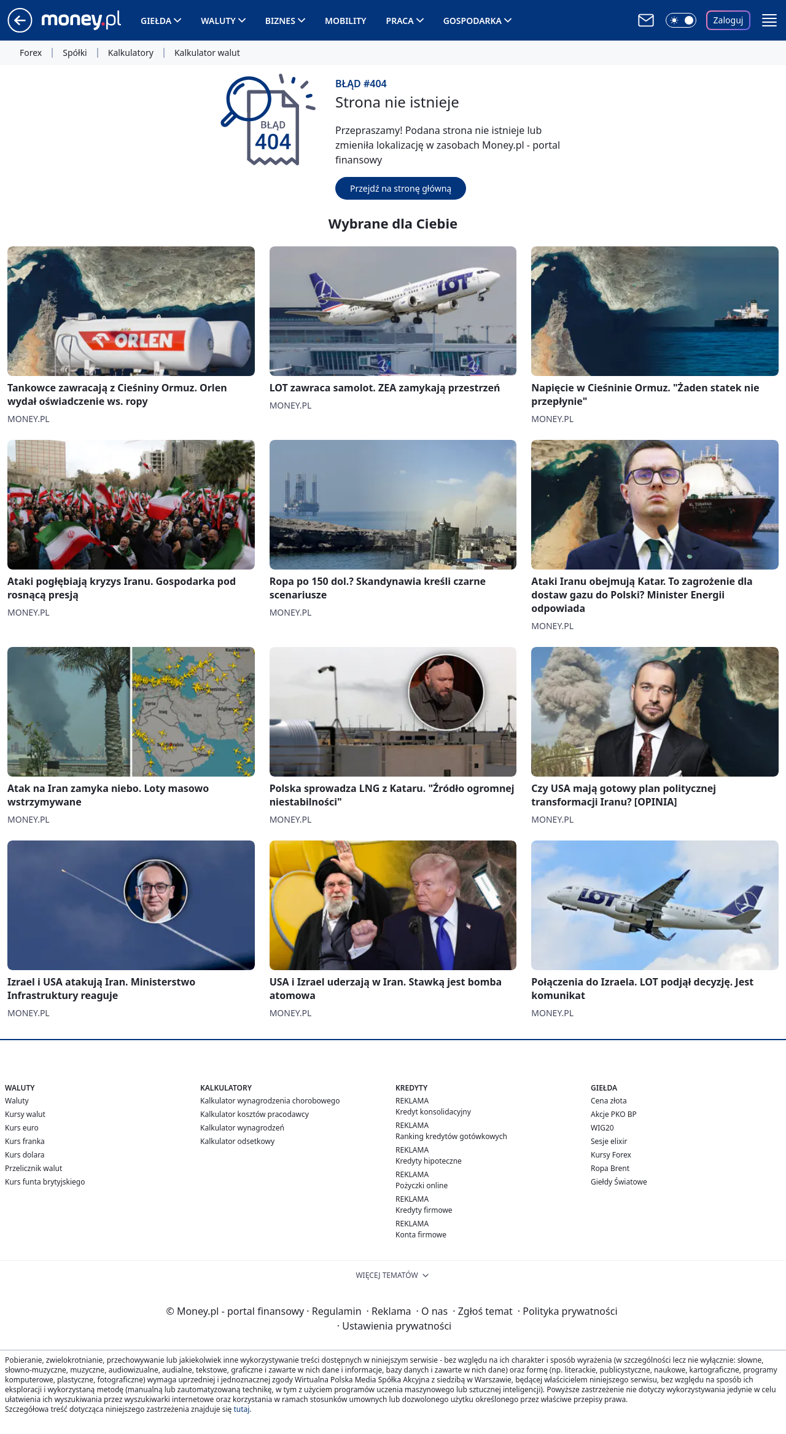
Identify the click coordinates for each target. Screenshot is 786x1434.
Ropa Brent (610, 1168)
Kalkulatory (131, 52)
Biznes (280, 20)
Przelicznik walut (33, 1168)
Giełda (156, 20)
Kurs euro (22, 1128)
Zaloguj (729, 20)
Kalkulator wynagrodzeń (242, 1128)
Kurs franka (25, 1141)
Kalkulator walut (207, 52)
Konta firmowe (420, 1234)
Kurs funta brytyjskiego (45, 1182)
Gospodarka (472, 20)
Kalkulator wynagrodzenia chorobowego (270, 1100)
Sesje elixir (609, 1141)
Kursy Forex (611, 1155)
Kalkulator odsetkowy (237, 1141)
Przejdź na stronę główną (400, 188)
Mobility (346, 20)
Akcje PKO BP (614, 1114)
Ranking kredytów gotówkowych (451, 1136)
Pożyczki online (421, 1185)
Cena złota (609, 1100)
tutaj (241, 1409)
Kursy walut (25, 1114)
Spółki (75, 52)
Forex (31, 52)
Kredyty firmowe (424, 1210)
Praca (400, 20)
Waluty (218, 20)
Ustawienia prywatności (394, 1326)
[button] (769, 20)
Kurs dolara (25, 1155)
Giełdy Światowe (619, 1182)
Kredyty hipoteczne (428, 1161)
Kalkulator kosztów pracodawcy (254, 1114)
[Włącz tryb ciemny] (681, 20)
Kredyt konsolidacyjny (433, 1112)
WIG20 (602, 1128)
